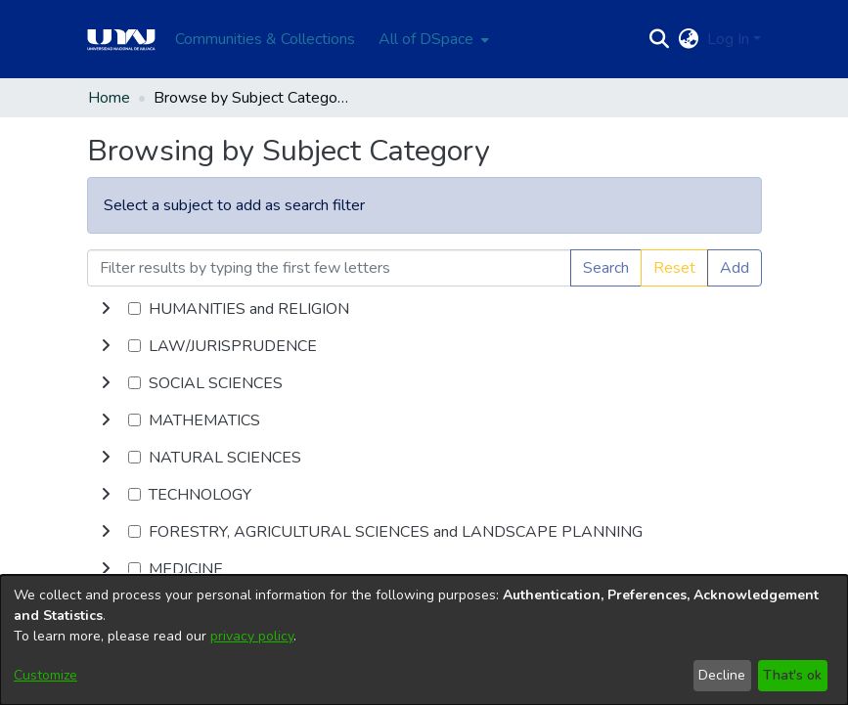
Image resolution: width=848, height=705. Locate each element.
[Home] (121, 39)
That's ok (792, 675)
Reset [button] (674, 268)
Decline (721, 675)
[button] (659, 39)
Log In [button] (730, 39)
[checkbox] (134, 308)
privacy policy (251, 636)
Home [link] (109, 98)
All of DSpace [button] (426, 39)
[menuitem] (432, 39)
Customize (45, 675)
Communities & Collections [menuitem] (265, 39)
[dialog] (424, 640)
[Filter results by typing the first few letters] (329, 267)
